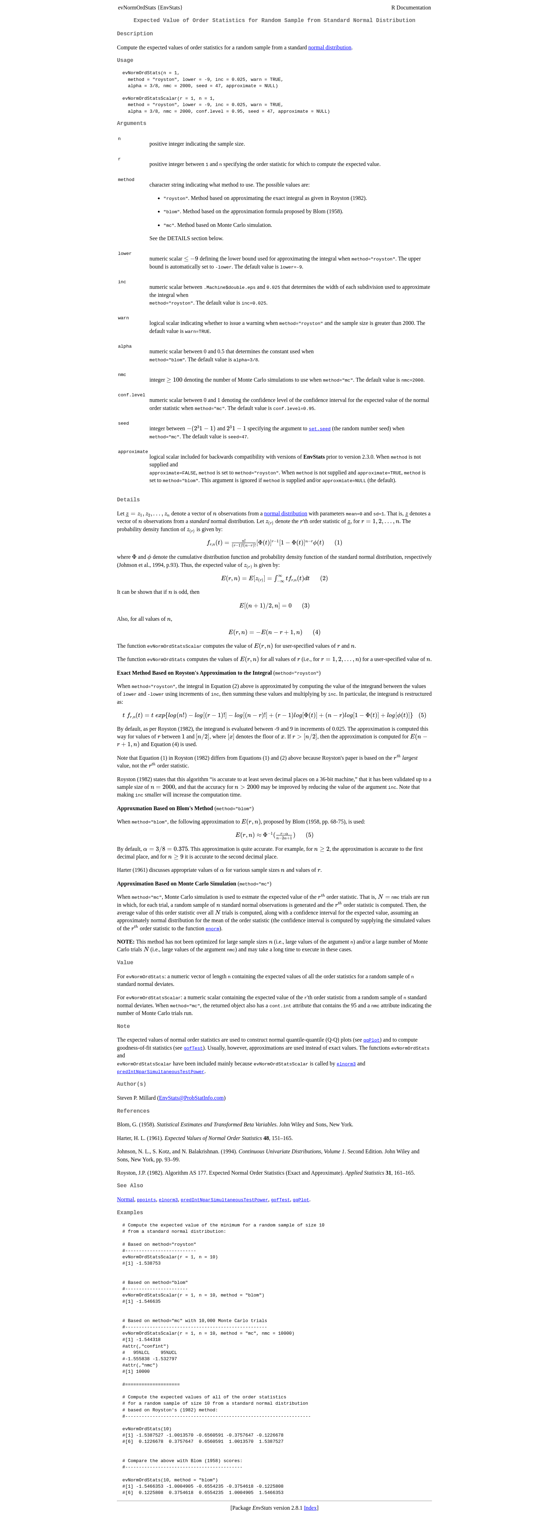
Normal (125, 1199)
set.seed (320, 428)
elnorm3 (346, 1064)
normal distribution (330, 47)
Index (310, 1508)
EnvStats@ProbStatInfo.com (191, 1098)
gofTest (193, 1048)
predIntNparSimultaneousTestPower (160, 1071)
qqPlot (371, 1040)
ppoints (146, 1199)
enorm (212, 928)
